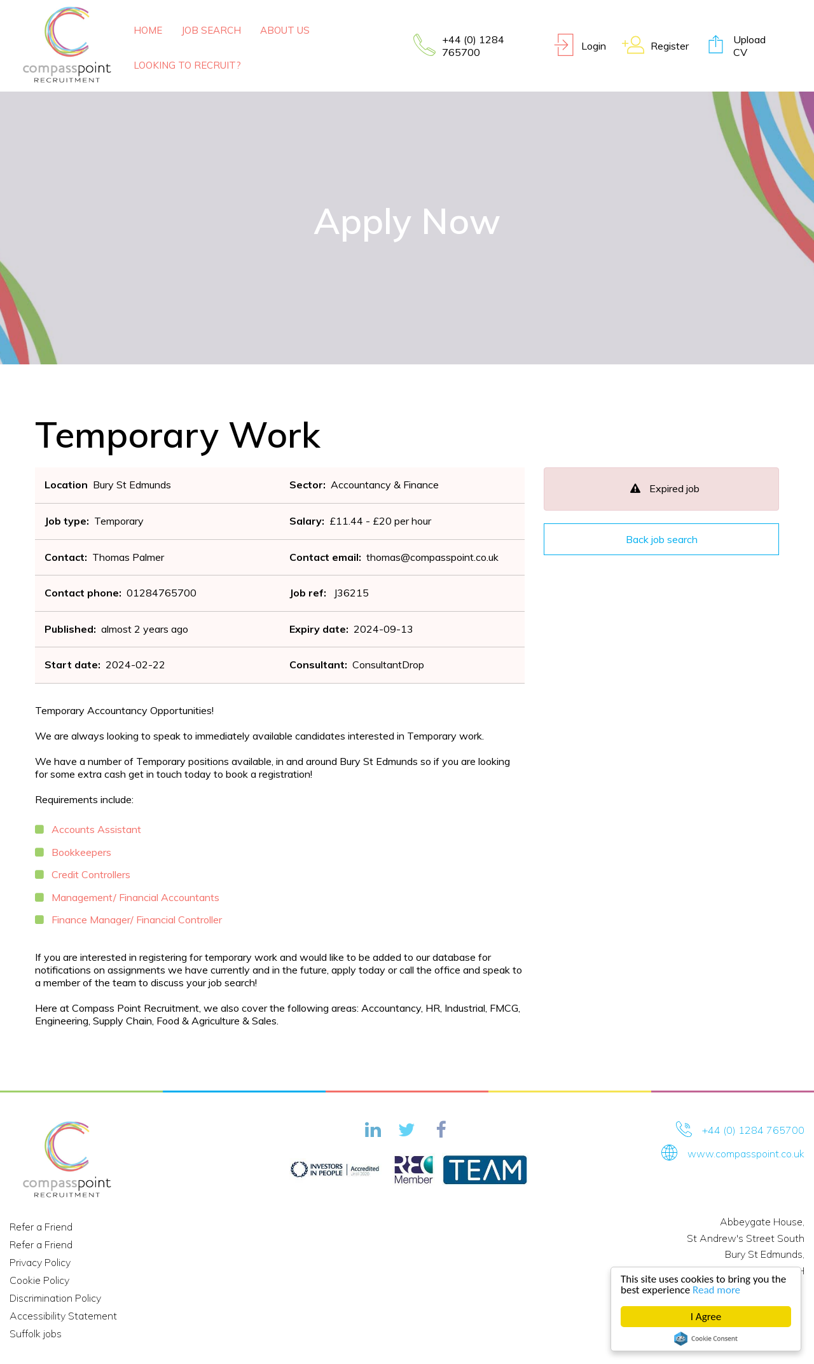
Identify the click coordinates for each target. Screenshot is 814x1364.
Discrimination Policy (55, 1298)
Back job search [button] (662, 539)
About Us (285, 30)
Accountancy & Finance (385, 484)
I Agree (706, 1316)
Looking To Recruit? (187, 65)
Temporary (119, 520)
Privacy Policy (40, 1262)
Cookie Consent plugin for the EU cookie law (706, 1339)
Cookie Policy (39, 1280)
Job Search (211, 30)
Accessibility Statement (63, 1315)
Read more (717, 1290)
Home (148, 30)
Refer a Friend (41, 1226)
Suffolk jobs (36, 1333)
